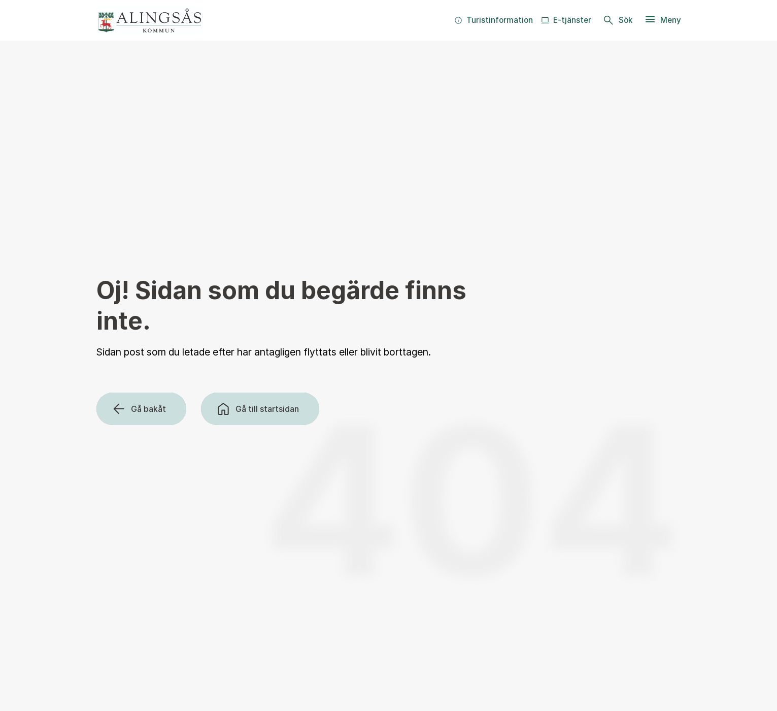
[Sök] (617, 20)
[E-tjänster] (566, 20)
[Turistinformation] (493, 20)
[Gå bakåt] (141, 409)
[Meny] (662, 20)
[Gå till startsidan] (260, 409)
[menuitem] (493, 20)
